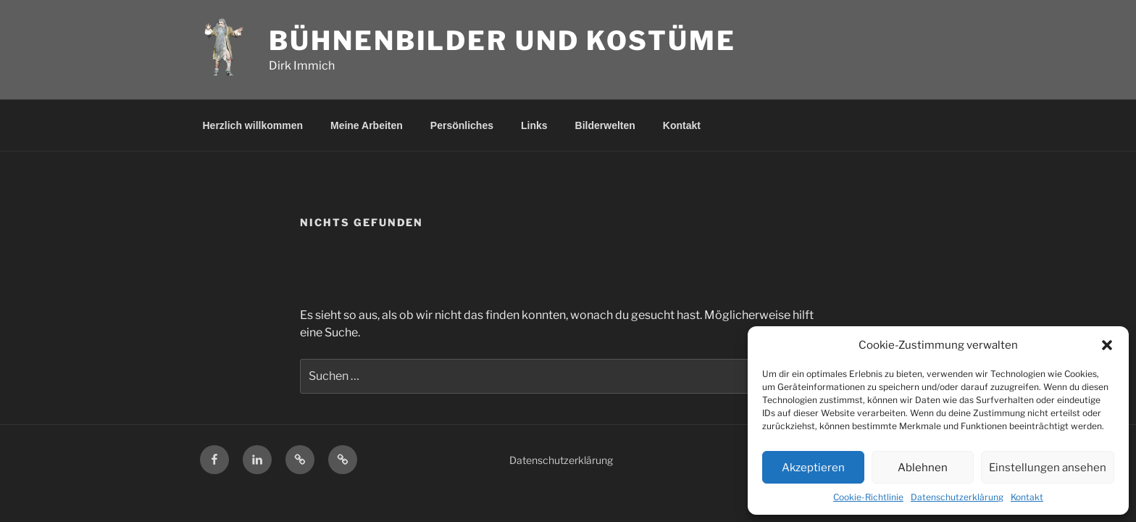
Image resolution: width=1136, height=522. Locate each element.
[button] (1107, 345)
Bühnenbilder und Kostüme (502, 41)
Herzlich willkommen (253, 125)
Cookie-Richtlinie (868, 497)
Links (534, 125)
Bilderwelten (605, 125)
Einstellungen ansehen (1047, 467)
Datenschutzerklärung (957, 497)
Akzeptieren (813, 467)
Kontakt (1027, 497)
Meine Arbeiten (366, 125)
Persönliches (461, 125)
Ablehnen (923, 467)
